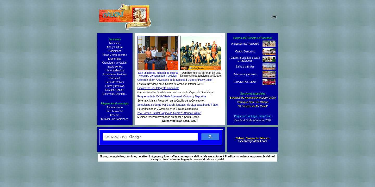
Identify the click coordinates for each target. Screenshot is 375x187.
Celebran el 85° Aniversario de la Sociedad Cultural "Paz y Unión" (175, 79)
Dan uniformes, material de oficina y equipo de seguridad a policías (158, 74)
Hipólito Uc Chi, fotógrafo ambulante (158, 88)
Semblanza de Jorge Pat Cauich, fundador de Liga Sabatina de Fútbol (178, 104)
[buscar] (149, 137)
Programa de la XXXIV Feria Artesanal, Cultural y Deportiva (172, 96)
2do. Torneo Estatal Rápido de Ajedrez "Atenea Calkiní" (169, 113)
